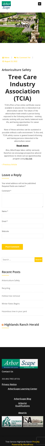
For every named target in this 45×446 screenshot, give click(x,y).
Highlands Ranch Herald (21, 324)
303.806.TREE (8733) (11, 379)
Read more (23, 145)
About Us (22, 413)
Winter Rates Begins (11, 303)
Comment (6, 191)
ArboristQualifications (22, 404)
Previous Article (9, 164)
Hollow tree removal (11, 296)
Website (5, 231)
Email (5, 221)
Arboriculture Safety (11, 280)
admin (6, 58)
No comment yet (23, 58)
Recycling (6, 288)
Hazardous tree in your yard (14, 311)
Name (5, 211)
